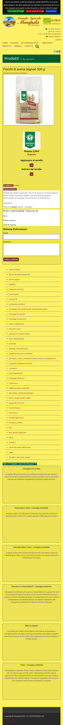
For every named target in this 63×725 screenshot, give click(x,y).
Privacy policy (51, 11)
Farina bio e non (14, 329)
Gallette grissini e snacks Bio (19, 388)
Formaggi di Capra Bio (17, 314)
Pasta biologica (14, 408)
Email (5, 233)
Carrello (18, 46)
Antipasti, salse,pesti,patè (18, 348)
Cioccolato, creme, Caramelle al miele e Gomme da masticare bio (32, 358)
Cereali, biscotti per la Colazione (15, 73)
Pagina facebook (53, 36)
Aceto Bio (12, 344)
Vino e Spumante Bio (16, 339)
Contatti (29, 46)
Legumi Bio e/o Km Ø (16, 403)
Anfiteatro (48, 43)
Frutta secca (13, 383)
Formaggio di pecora (16, 378)
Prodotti (7, 46)
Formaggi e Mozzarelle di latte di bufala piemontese (28, 309)
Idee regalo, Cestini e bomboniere (21, 393)
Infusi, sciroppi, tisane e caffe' (19, 398)
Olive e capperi (14, 279)
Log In (58, 40)
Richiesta (7, 242)
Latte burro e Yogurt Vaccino (19, 334)
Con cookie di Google (16, 11)
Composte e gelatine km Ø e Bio (20, 363)
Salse (11, 437)
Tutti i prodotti (14, 269)
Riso (10, 427)
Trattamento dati (10, 721)
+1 (32, 165)
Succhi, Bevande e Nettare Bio (20, 447)
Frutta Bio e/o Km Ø (16, 289)
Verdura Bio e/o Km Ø (17, 304)
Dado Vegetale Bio (16, 373)
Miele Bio (12, 284)
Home (5, 43)
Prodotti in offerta (15, 423)
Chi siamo (14, 43)
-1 (31, 174)
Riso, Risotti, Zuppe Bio (17, 432)
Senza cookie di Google (35, 11)
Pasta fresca (13, 413)
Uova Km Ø (13, 299)
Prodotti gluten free (16, 418)
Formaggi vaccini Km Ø (17, 319)
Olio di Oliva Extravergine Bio (19, 274)
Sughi (11, 452)
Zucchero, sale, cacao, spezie (19, 457)
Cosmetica (13, 368)
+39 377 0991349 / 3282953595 (49, 34)
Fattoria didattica (30, 43)
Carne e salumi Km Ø (16, 324)
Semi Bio (12, 442)
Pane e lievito (14, 294)
